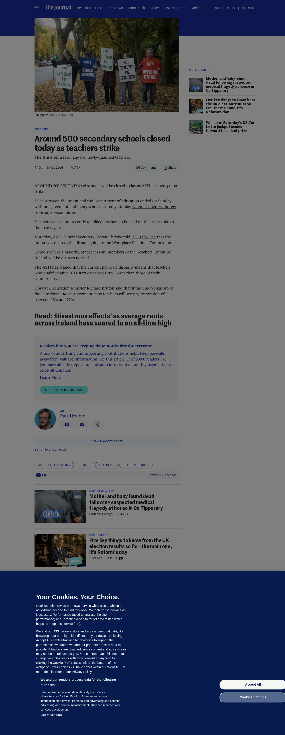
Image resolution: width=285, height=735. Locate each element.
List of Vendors (51, 715)
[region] (142, 653)
